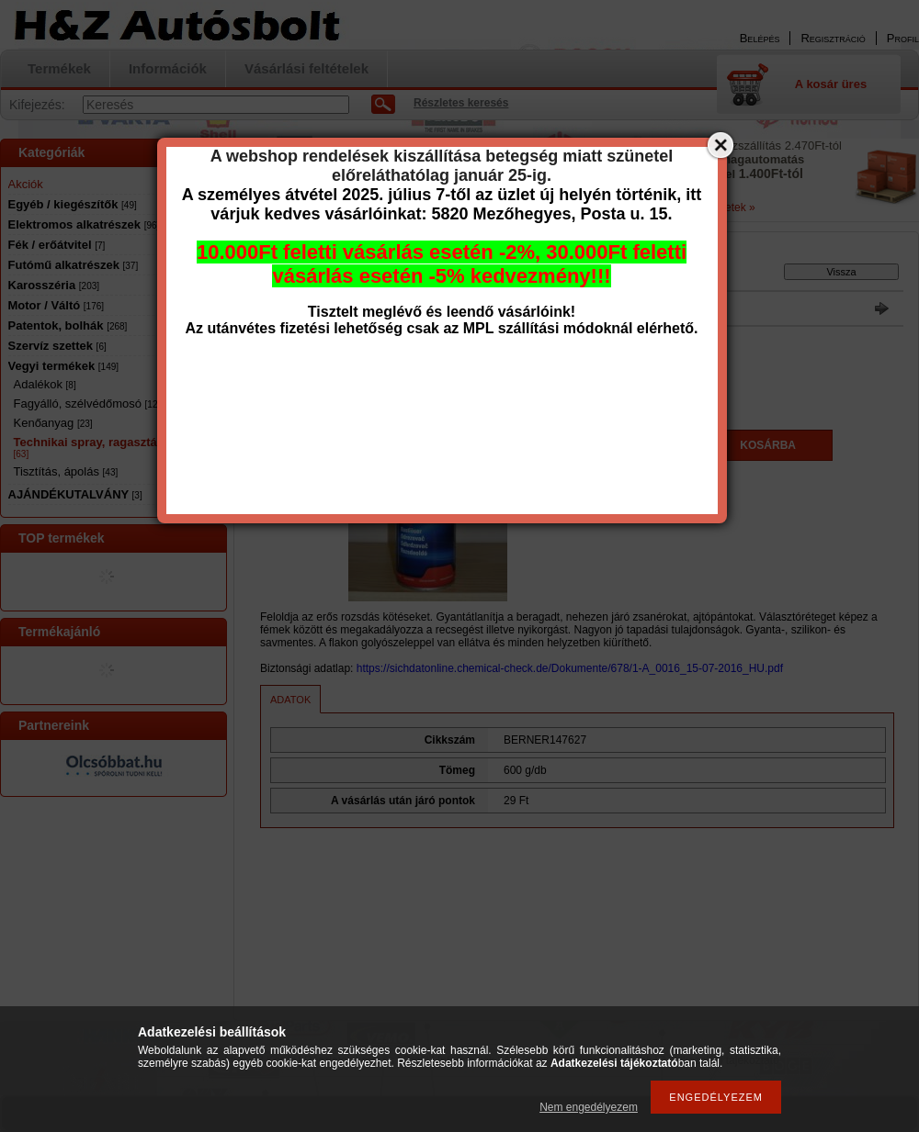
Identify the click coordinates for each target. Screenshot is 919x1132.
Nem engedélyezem (588, 1107)
